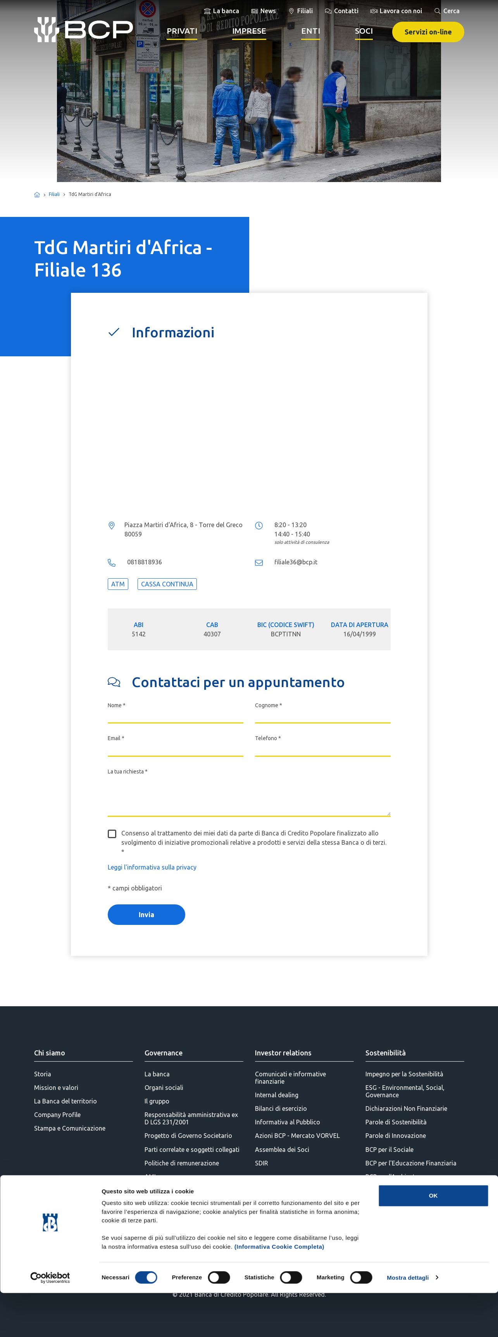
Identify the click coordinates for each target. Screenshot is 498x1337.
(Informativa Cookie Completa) (279, 1290)
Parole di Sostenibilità (396, 1122)
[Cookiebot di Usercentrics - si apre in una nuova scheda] (50, 1322)
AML (151, 1176)
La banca (157, 1074)
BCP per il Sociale (389, 1149)
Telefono (268, 738)
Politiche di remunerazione (182, 1163)
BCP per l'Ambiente (391, 1176)
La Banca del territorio (65, 1101)
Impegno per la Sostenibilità (404, 1074)
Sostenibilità (385, 1053)
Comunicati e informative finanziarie (290, 1078)
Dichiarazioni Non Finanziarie (406, 1108)
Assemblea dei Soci (282, 1149)
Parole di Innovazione (395, 1135)
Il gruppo (157, 1101)
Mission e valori (56, 1087)
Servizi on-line (428, 32)
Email (116, 738)
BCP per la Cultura (390, 1190)
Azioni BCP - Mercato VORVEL (297, 1135)
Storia (42, 1074)
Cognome (268, 705)
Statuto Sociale (166, 1190)
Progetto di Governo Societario (188, 1135)
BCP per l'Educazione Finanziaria (411, 1163)
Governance (164, 1053)
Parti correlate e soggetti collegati (192, 1149)
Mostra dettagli (408, 1321)
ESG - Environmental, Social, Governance (405, 1091)
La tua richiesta (128, 771)
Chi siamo (49, 1053)
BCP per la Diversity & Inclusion (408, 1203)
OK (433, 1239)
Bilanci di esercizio (281, 1108)
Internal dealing (276, 1094)
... (249, 431)
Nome (117, 705)
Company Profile (57, 1114)
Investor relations (283, 1053)
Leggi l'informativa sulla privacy (152, 867)
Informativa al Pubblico (287, 1122)
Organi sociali (164, 1087)
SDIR (261, 1163)
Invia (146, 914)
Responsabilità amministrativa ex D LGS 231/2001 (191, 1118)
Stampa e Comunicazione (69, 1128)
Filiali (54, 194)
